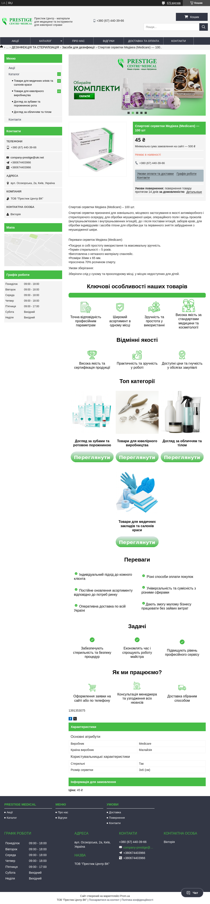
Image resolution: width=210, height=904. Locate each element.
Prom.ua (125, 896)
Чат (192, 893)
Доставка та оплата (143, 41)
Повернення (117, 817)
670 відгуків (174, 3)
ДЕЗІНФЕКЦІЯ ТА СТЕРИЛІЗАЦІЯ (35, 47)
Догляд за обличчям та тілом (32, 112)
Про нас (78, 41)
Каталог (45, 41)
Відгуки (108, 41)
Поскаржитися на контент (104, 899)
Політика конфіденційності (137, 899)
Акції (15, 41)
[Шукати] (203, 27)
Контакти (178, 41)
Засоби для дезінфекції (78, 47)
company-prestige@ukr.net (27, 157)
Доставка (115, 812)
